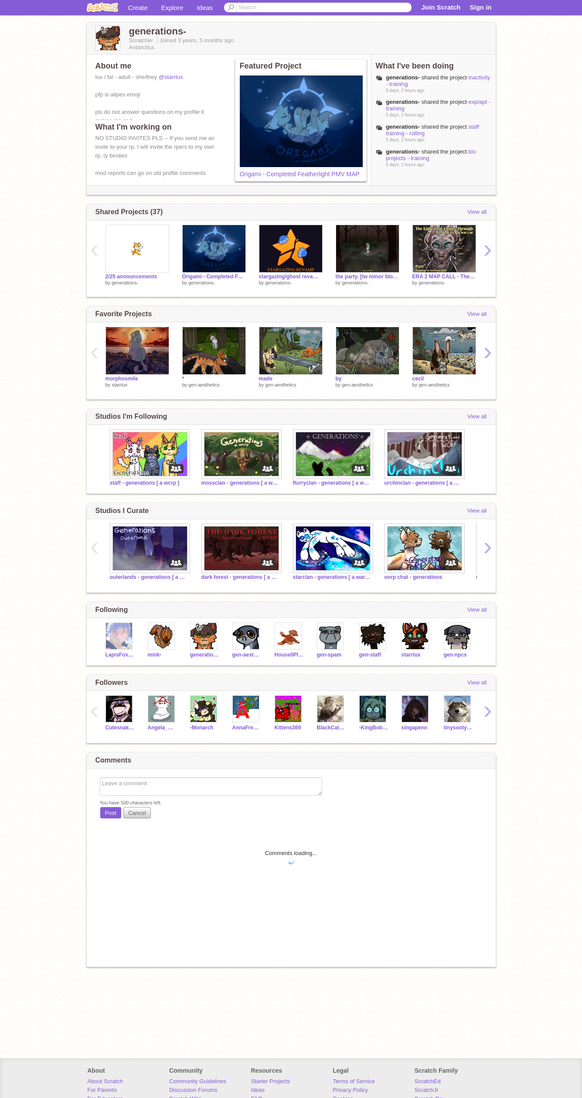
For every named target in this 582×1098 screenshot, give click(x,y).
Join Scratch (440, 7)
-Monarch (202, 728)
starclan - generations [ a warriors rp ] (332, 577)
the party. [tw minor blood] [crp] (367, 277)
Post (110, 813)
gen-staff (370, 655)
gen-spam (329, 655)
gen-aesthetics (204, 384)
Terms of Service (354, 1081)
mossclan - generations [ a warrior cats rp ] (240, 483)
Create (138, 7)
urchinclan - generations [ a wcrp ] (424, 483)
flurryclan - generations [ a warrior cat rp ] (332, 483)
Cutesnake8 (120, 728)
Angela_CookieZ (162, 728)
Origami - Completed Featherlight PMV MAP (300, 174)
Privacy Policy (350, 1090)
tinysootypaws (458, 728)
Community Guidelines (197, 1081)
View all (477, 212)
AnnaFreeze (247, 728)
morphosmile (122, 379)
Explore (172, 7)
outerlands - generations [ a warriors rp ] (149, 577)
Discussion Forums (193, 1090)
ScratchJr (427, 1090)
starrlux (119, 384)
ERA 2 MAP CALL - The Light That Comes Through (444, 277)
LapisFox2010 (120, 655)
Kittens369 (288, 728)
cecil (418, 379)
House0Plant (289, 655)
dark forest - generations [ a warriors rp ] (240, 577)
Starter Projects (270, 1081)
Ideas (205, 7)
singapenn (415, 728)
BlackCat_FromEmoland (331, 728)
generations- (125, 282)
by (339, 379)
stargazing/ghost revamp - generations (291, 277)
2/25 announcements (131, 277)
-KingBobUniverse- (373, 728)
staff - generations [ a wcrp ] (145, 483)
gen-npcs (455, 655)
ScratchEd (428, 1081)
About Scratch (105, 1081)
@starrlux (171, 77)
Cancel (137, 813)
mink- (155, 655)
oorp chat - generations (413, 577)
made (265, 379)
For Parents (102, 1090)
